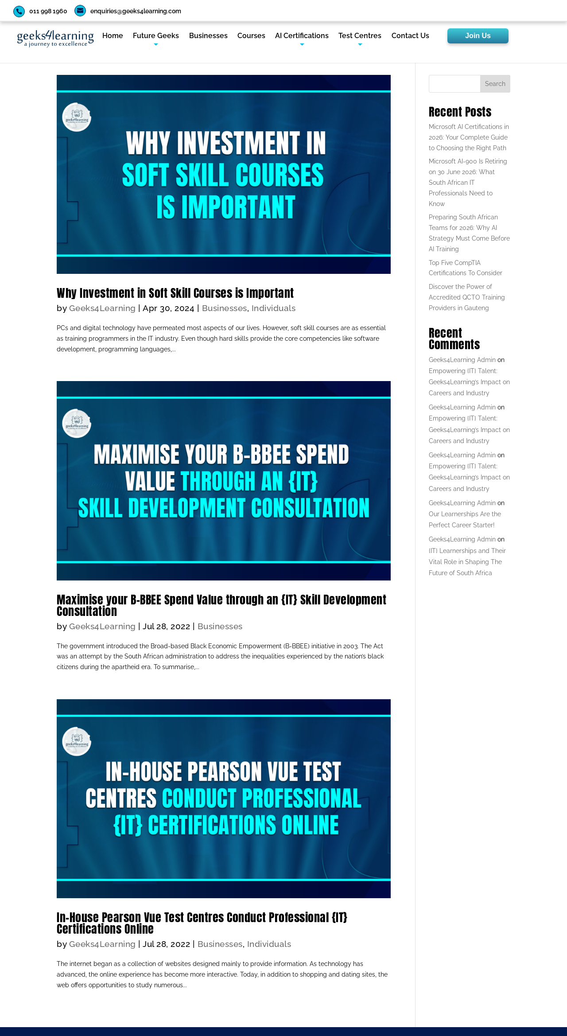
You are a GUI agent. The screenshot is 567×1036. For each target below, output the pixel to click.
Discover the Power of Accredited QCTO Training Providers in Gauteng (467, 297)
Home (112, 36)
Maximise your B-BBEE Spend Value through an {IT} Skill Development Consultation (221, 605)
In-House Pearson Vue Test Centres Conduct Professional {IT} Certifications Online (202, 923)
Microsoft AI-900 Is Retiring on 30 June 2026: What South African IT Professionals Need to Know (468, 182)
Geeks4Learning (102, 308)
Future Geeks (156, 36)
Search (495, 83)
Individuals (274, 308)
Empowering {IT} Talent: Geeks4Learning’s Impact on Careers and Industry (469, 382)
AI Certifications (302, 36)
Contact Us (410, 36)
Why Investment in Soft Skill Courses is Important (175, 293)
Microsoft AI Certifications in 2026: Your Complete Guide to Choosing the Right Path (469, 137)
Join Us (478, 35)
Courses (251, 36)
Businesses (208, 36)
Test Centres (359, 36)
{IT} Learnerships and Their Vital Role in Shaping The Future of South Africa (467, 561)
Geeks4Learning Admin (462, 359)
